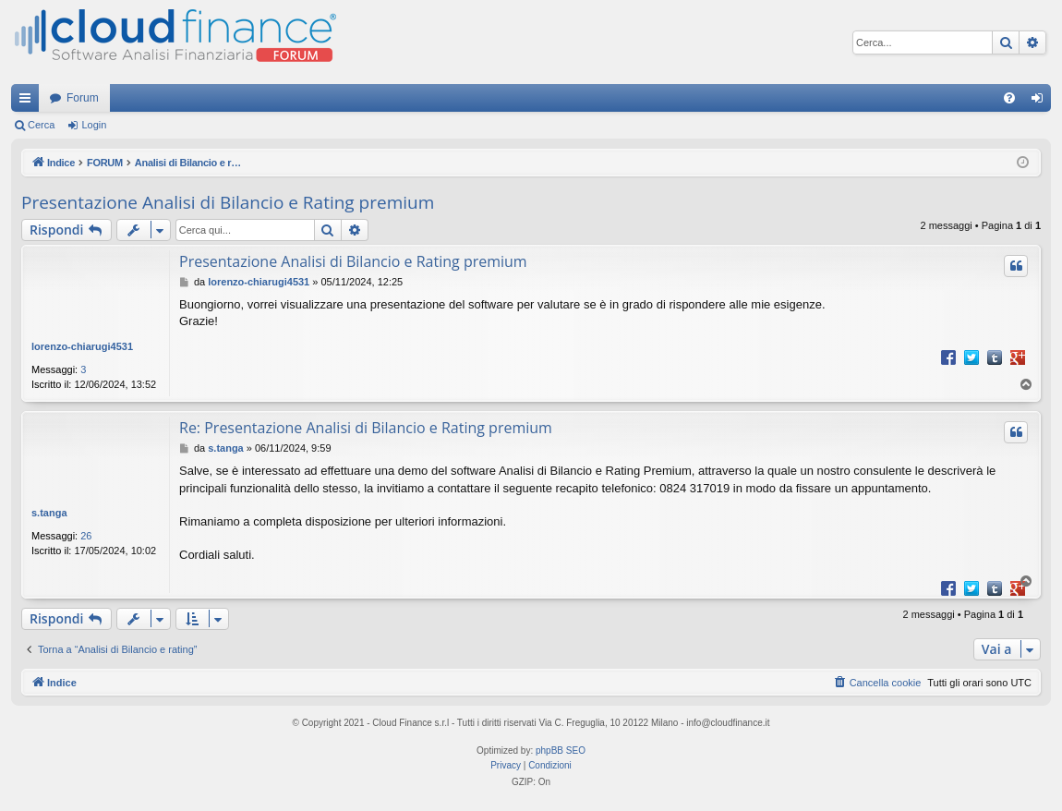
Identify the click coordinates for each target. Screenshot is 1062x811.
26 (85, 535)
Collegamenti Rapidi (28, 101)
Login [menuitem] (1041, 101)
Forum (82, 97)
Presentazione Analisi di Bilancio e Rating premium (227, 202)
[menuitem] (1009, 98)
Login (93, 124)
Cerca (41, 124)
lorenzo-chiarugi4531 (82, 346)
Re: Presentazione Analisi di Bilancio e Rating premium (365, 427)
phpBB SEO (560, 750)
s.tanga (49, 512)
